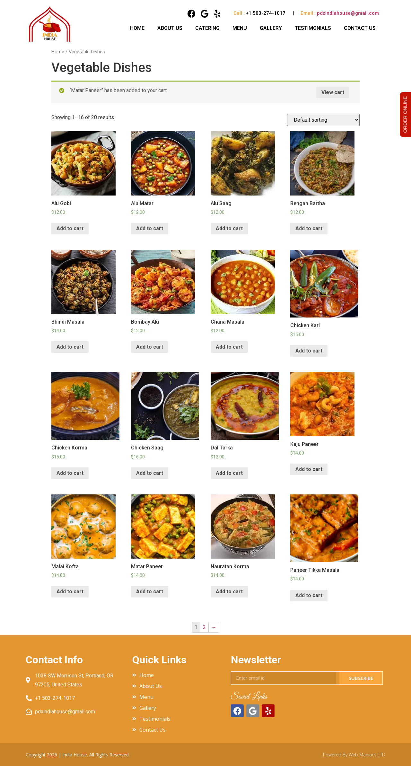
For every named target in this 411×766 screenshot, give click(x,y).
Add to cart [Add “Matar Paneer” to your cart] (149, 591)
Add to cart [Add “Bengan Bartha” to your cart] (308, 228)
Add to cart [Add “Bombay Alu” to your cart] (149, 347)
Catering (207, 28)
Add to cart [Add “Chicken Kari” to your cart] (308, 351)
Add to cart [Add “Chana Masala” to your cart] (229, 347)
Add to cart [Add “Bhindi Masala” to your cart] (70, 347)
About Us (169, 28)
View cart (332, 92)
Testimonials (313, 28)
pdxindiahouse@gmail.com (348, 13)
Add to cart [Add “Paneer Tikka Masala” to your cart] (308, 595)
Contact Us (360, 28)
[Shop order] (323, 120)
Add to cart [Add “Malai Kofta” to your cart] (70, 591)
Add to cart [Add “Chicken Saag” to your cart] (149, 473)
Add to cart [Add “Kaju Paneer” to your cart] (308, 469)
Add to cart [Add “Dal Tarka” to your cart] (229, 473)
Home (137, 28)
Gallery (271, 28)
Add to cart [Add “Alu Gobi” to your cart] (70, 228)
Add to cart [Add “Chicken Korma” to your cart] (70, 473)
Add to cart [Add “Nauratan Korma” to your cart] (229, 591)
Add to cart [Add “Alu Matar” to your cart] (149, 228)
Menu (239, 28)
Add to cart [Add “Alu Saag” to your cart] (229, 228)
